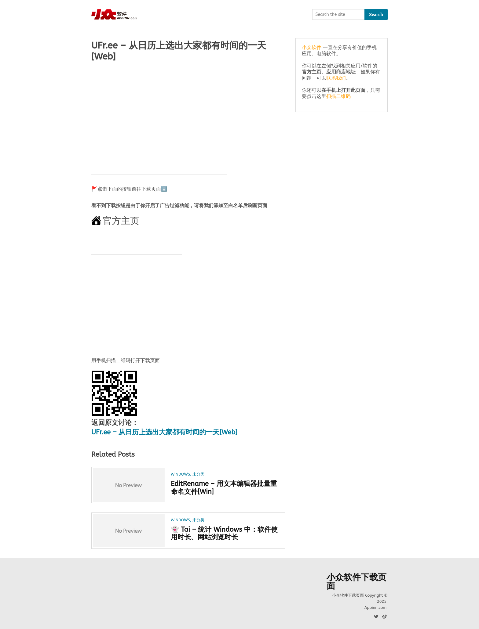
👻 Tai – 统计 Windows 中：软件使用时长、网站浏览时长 (224, 533)
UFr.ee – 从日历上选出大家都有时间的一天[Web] (164, 432)
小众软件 (311, 47)
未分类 (198, 474)
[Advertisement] (188, 115)
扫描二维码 (338, 96)
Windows (180, 474)
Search (376, 14)
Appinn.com (375, 607)
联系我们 (336, 78)
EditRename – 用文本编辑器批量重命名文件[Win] (224, 487)
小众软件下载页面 (356, 581)
